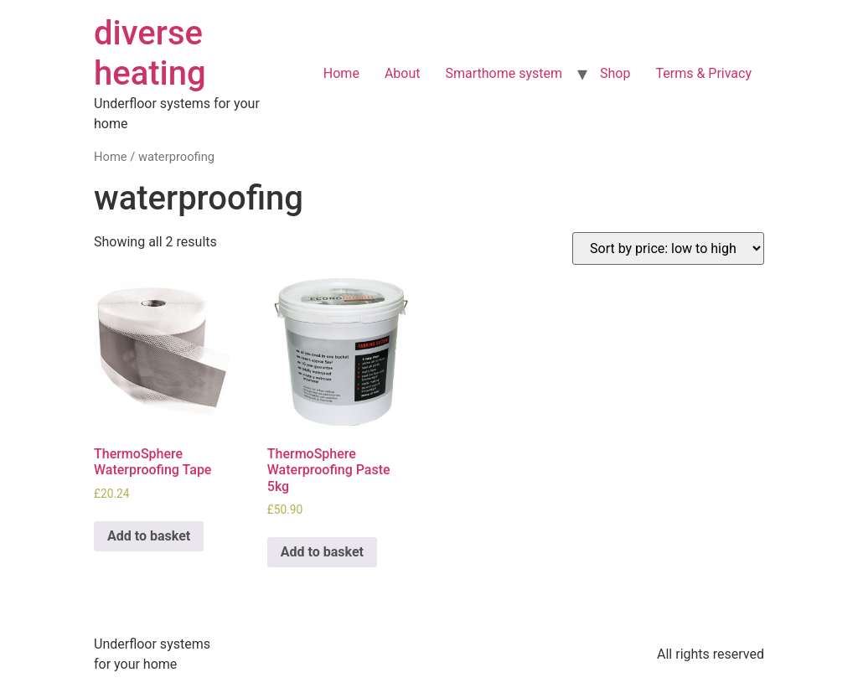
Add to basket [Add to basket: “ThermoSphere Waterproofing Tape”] (148, 536)
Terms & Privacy (703, 73)
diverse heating (150, 53)
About (403, 73)
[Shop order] (668, 248)
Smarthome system (503, 73)
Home (341, 73)
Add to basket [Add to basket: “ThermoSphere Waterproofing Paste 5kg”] (322, 552)
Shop (615, 73)
